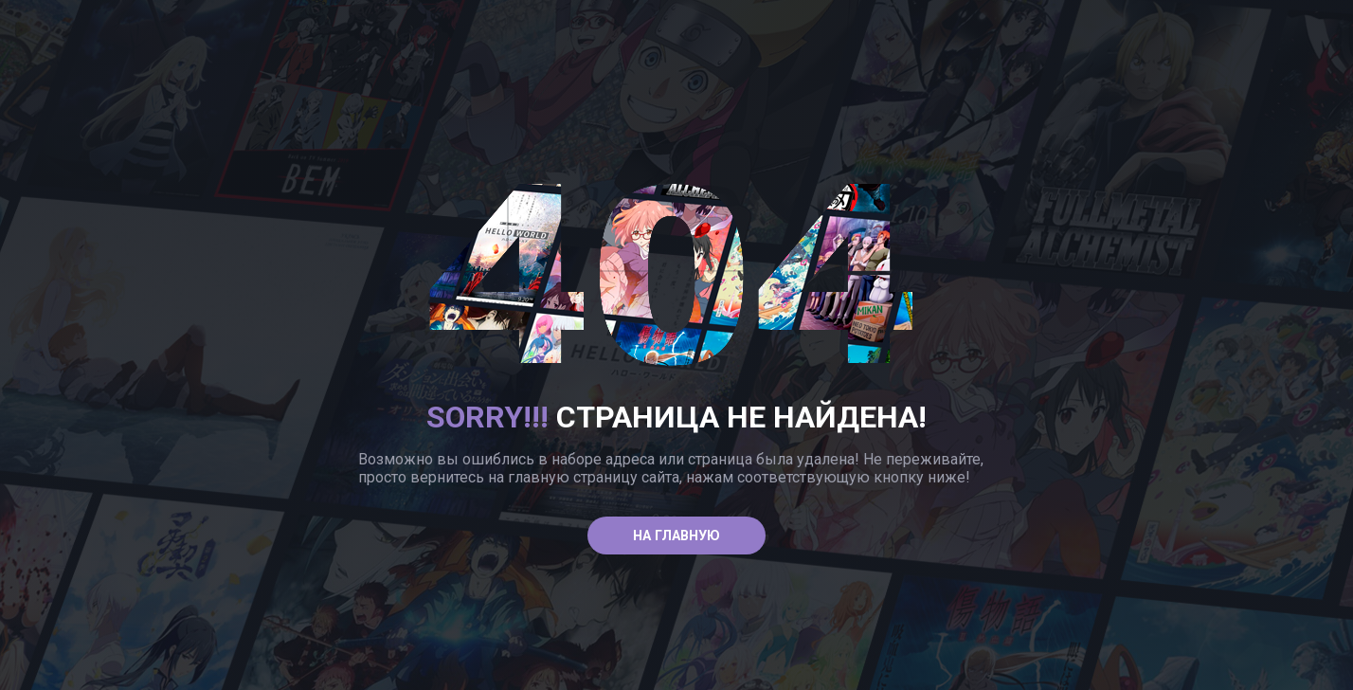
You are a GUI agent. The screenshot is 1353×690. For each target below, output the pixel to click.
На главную (676, 536)
